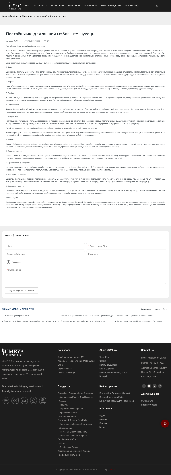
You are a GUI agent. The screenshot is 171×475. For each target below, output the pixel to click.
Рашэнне (157, 309)
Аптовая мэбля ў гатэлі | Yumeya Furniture (135, 316)
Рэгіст (165, 309)
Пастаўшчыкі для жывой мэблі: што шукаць (44, 16)
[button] (138, 6)
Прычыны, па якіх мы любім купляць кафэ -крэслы (83, 321)
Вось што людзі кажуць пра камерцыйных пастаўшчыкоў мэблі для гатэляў (30, 321)
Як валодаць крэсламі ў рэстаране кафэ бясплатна (139, 321)
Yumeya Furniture (10, 16)
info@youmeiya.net (156, 357)
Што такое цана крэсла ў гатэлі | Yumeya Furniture (16, 316)
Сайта (111, 469)
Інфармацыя (146, 309)
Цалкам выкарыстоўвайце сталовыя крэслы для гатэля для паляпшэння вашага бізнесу (86, 316)
